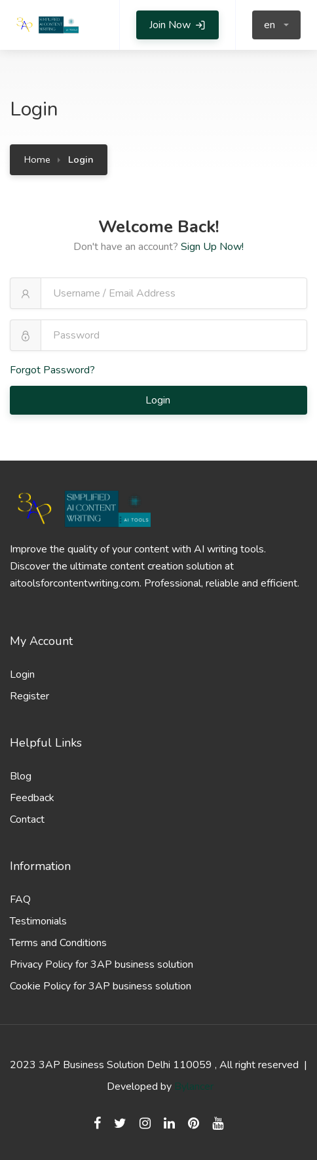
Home (37, 159)
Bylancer (194, 1086)
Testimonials (38, 921)
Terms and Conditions (58, 943)
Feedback (32, 798)
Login (159, 400)
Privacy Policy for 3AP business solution (101, 964)
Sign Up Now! (212, 246)
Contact (27, 819)
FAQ (20, 899)
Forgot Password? (52, 370)
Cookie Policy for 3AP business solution (100, 986)
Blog (20, 776)
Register (29, 696)
